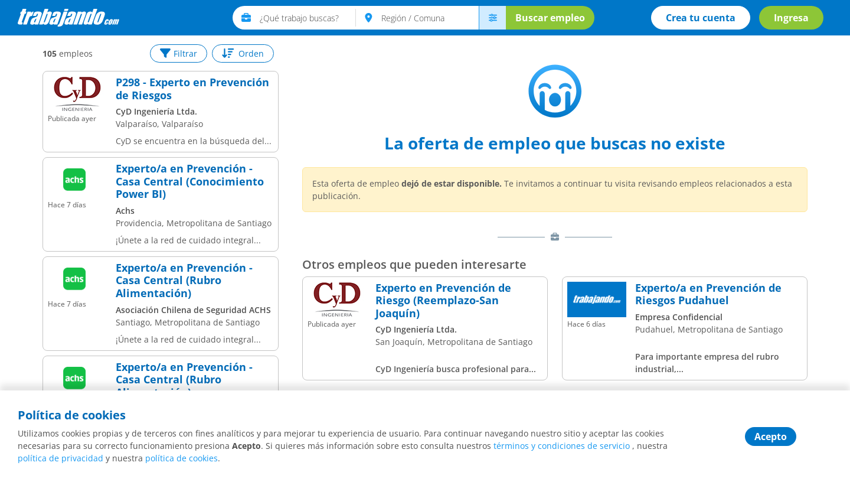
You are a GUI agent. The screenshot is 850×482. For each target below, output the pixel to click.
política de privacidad (60, 458)
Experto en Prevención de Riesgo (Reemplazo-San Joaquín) (443, 301)
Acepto (770, 436)
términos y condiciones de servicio (561, 445)
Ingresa (791, 17)
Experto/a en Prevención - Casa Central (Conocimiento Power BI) (190, 181)
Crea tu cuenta (700, 17)
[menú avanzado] (492, 18)
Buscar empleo (550, 17)
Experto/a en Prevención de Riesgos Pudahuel (708, 294)
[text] (308, 18)
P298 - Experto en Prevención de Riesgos (192, 89)
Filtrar (178, 53)
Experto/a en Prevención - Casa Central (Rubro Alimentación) (184, 281)
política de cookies (181, 458)
